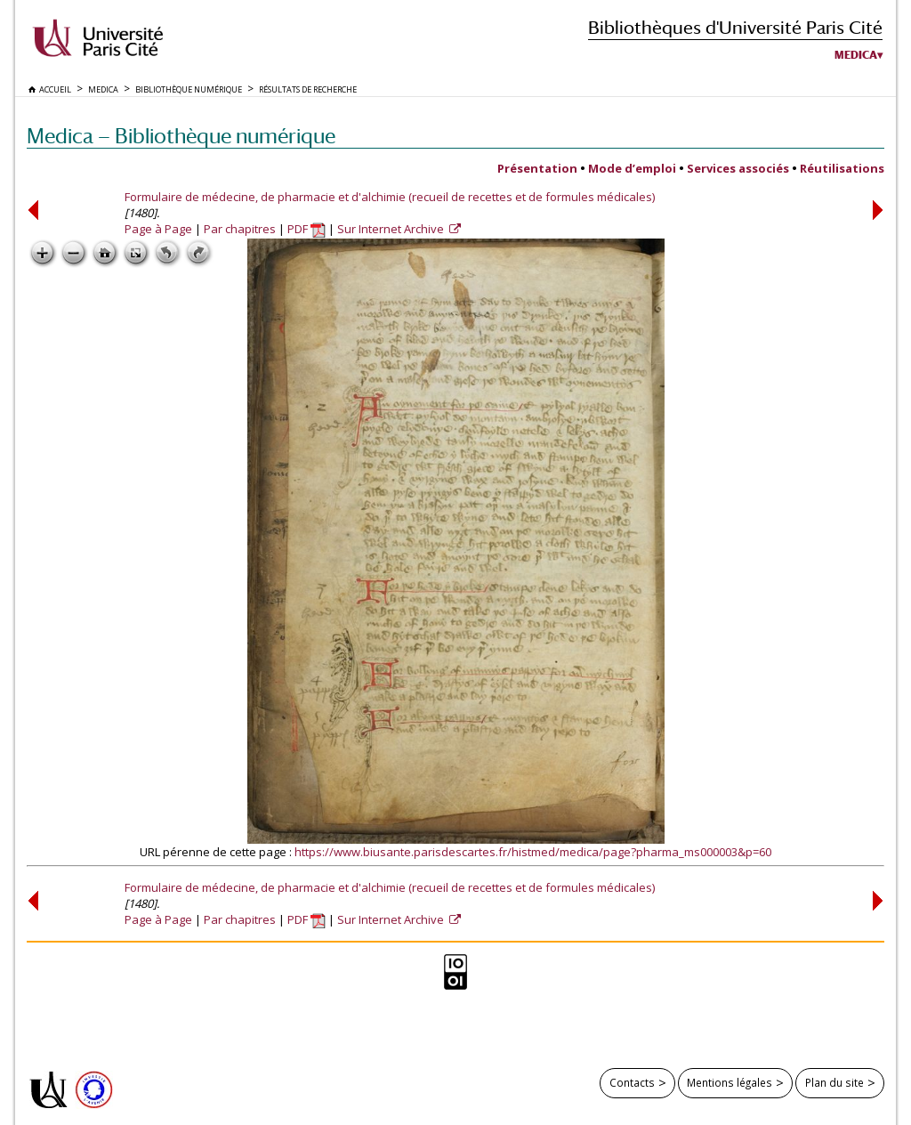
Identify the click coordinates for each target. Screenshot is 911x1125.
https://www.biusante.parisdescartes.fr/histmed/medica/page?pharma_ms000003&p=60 (532, 852)
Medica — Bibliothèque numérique (181, 136)
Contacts (632, 1082)
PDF (306, 229)
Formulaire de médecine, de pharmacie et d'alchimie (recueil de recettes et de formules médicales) (390, 197)
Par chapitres (240, 229)
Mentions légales (729, 1082)
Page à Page (158, 229)
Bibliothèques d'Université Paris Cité (735, 27)
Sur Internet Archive (392, 229)
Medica (855, 55)
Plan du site (834, 1082)
